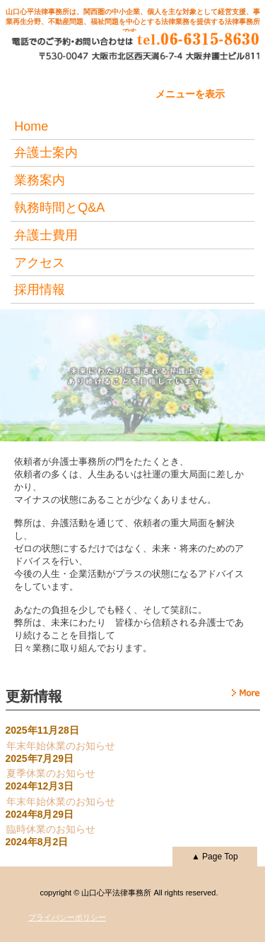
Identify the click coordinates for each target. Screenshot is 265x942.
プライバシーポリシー (67, 917)
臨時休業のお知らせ (50, 829)
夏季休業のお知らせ (50, 773)
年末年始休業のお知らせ (60, 745)
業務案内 (39, 180)
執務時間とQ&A (59, 208)
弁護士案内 (46, 152)
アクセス (39, 263)
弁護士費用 (46, 235)
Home (31, 126)
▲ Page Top (215, 856)
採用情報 (39, 289)
